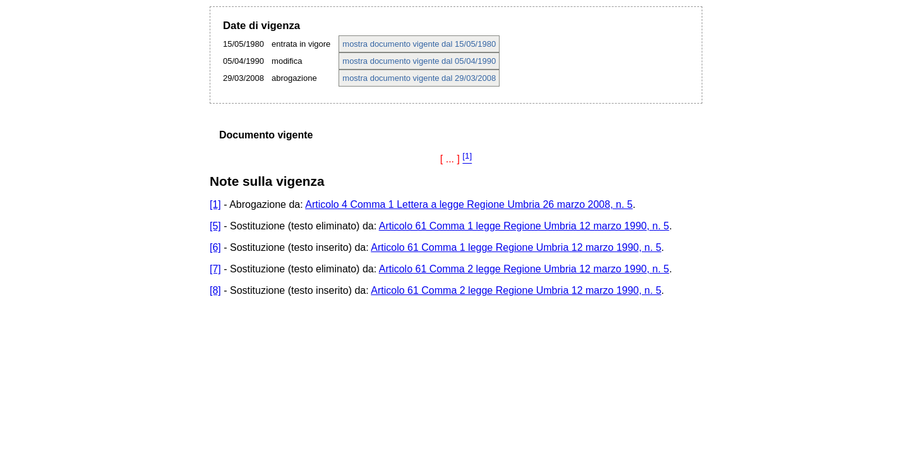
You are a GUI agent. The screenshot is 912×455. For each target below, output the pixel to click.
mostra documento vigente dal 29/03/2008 (419, 78)
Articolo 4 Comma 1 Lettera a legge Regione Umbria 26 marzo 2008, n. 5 (469, 204)
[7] (215, 269)
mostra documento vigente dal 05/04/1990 (419, 61)
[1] (215, 204)
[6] (215, 247)
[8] (215, 290)
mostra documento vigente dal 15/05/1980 (419, 44)
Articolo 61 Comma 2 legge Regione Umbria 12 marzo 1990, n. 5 (524, 269)
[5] (215, 226)
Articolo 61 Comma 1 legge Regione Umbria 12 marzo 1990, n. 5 (524, 226)
